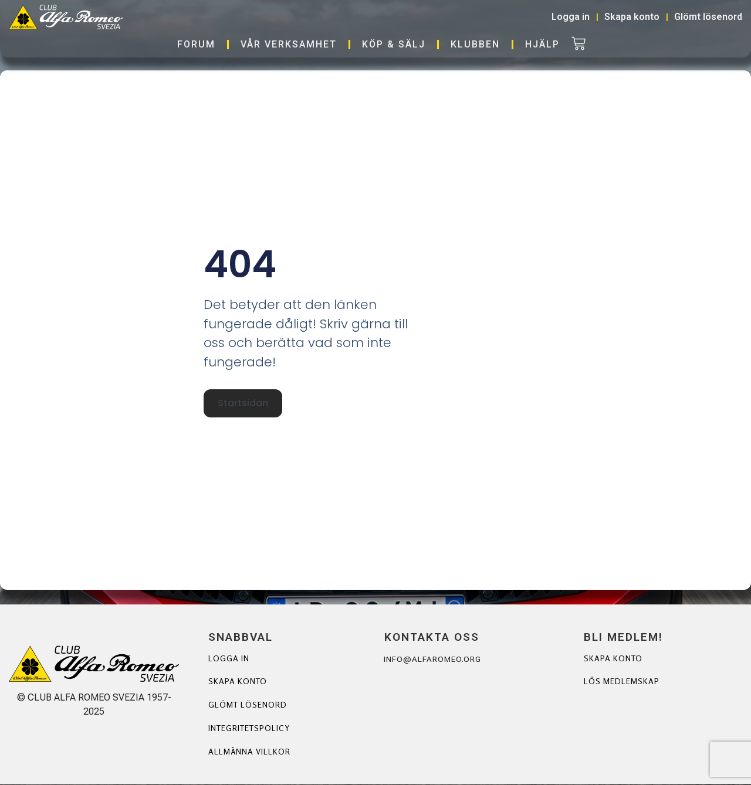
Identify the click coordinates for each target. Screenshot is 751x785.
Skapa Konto (613, 659)
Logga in (228, 659)
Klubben (475, 44)
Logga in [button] (571, 16)
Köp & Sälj (393, 44)
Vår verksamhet (289, 44)
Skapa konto (238, 682)
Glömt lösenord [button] (708, 16)
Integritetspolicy (250, 729)
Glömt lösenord (247, 706)
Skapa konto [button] (631, 16)
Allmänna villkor (249, 752)
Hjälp (542, 44)
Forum (196, 44)
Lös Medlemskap (621, 682)
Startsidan (242, 404)
